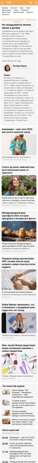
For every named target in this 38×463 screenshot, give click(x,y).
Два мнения (6, 10)
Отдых (16, 10)
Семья (28, 8)
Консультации (18, 12)
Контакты (5, 15)
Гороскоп (14, 8)
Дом (21, 8)
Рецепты (29, 12)
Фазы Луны (6, 12)
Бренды (5, 8)
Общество (25, 10)
